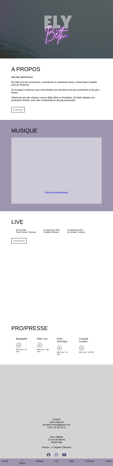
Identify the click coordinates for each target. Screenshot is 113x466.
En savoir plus (18, 110)
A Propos (22, 462)
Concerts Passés (19, 241)
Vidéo (71, 461)
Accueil (5, 461)
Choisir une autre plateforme (56, 192)
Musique (39, 461)
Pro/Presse (89, 461)
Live (56, 461)
